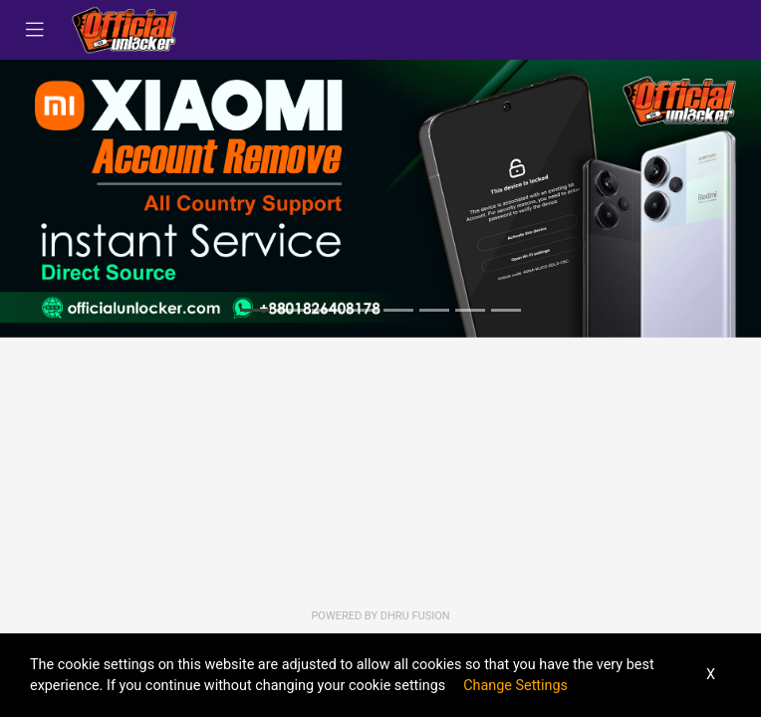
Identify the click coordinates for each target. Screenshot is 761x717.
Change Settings (515, 685)
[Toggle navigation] (35, 30)
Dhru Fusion (415, 615)
